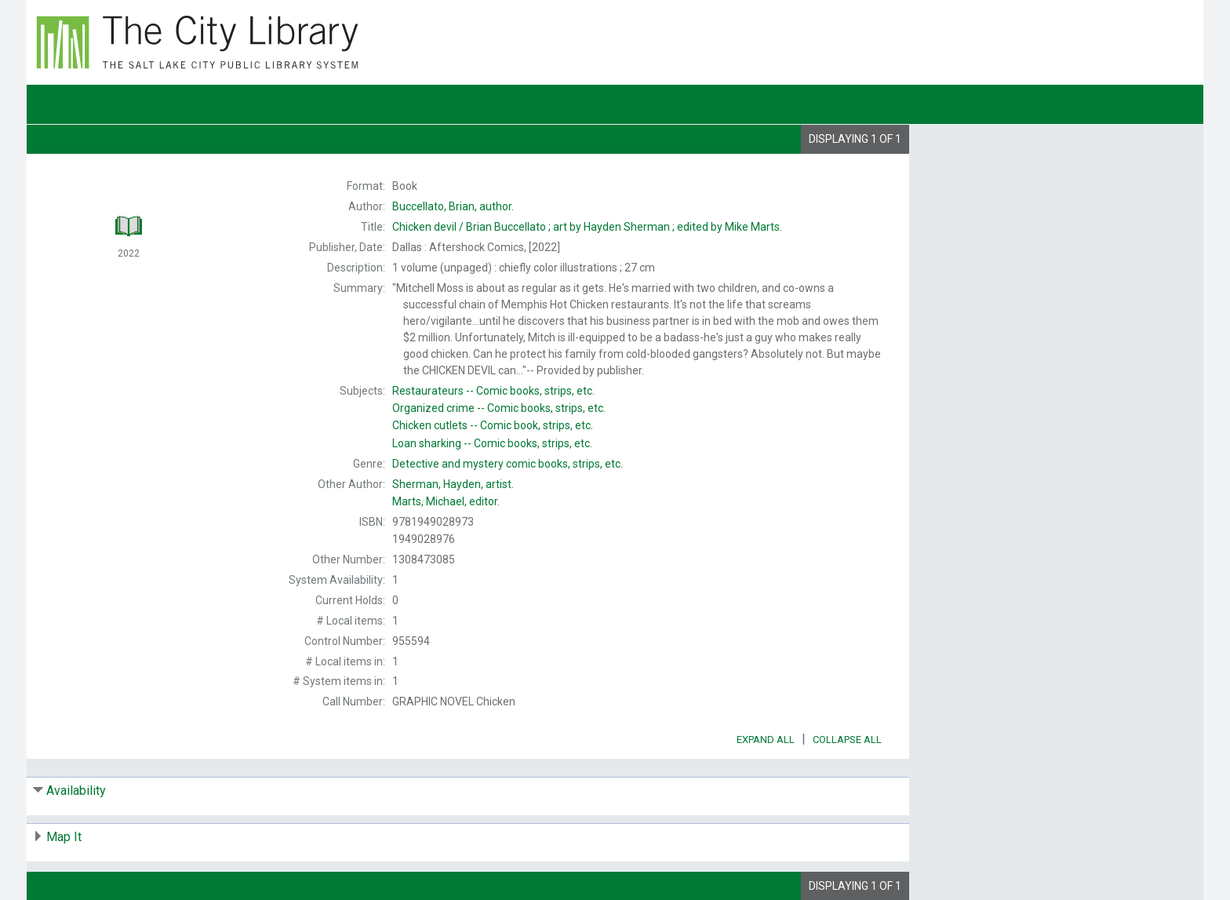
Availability (76, 790)
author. (453, 206)
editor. (446, 501)
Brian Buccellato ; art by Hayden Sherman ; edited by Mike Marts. (587, 226)
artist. (453, 484)
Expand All (766, 739)
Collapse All (847, 739)
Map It (64, 836)
